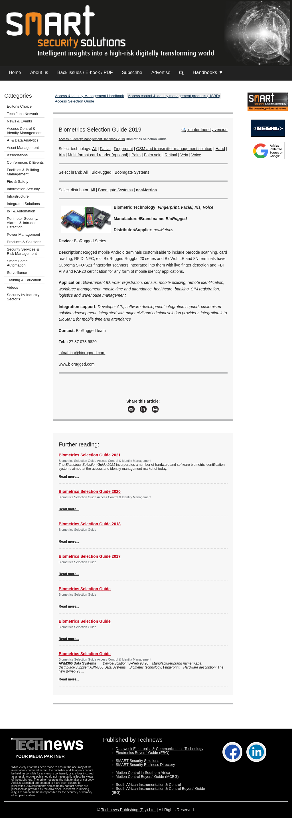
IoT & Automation (21, 211)
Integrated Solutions (23, 204)
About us (39, 72)
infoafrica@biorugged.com (82, 352)
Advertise (161, 72)
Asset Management (23, 147)
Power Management (23, 234)
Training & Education (24, 280)
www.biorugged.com (77, 364)
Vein (184, 155)
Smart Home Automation (17, 263)
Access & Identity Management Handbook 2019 (92, 139)
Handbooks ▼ (207, 72)
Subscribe (132, 72)
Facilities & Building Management (23, 172)
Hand (220, 148)
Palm (136, 155)
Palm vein (152, 155)
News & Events (19, 121)
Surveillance (17, 272)
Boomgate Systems (132, 172)
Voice (196, 155)
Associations (17, 155)
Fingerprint (123, 148)
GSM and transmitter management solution (174, 148)
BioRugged (101, 172)
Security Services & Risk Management (23, 251)
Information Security (23, 189)
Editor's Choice (19, 106)
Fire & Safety (17, 181)
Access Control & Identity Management (24, 130)
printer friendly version (204, 129)
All (94, 148)
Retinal (171, 155)
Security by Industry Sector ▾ (23, 297)
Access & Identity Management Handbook (89, 96)
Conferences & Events (25, 162)
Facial (105, 148)
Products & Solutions (24, 242)
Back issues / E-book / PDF (85, 72)
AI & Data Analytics (22, 140)
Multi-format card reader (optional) (98, 155)
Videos (12, 287)
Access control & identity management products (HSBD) (174, 96)
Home (15, 72)
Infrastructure (18, 196)
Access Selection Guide (74, 101)
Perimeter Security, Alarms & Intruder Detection (22, 222)
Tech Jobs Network (22, 114)
